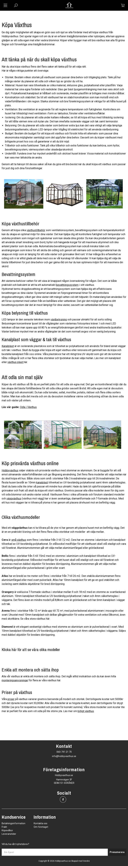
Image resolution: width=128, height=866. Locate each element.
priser (11, 699)
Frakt (4, 827)
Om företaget (41, 827)
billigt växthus (86, 711)
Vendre (86, 861)
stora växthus (37, 618)
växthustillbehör (36, 230)
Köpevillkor (7, 830)
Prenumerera (117, 852)
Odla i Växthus (28, 407)
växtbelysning (59, 319)
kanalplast (42, 482)
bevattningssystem (67, 284)
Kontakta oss (40, 823)
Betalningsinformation (13, 823)
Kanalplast (8, 346)
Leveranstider (9, 834)
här (58, 680)
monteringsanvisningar (15, 680)
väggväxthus (13, 498)
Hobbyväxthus (10, 470)
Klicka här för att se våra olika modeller (31, 649)
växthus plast (15, 362)
